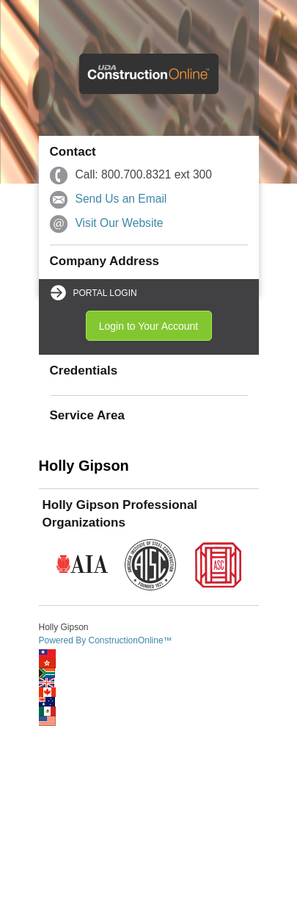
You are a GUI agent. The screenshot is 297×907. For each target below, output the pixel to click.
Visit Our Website (120, 223)
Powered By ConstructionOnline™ (105, 640)
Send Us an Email (121, 198)
